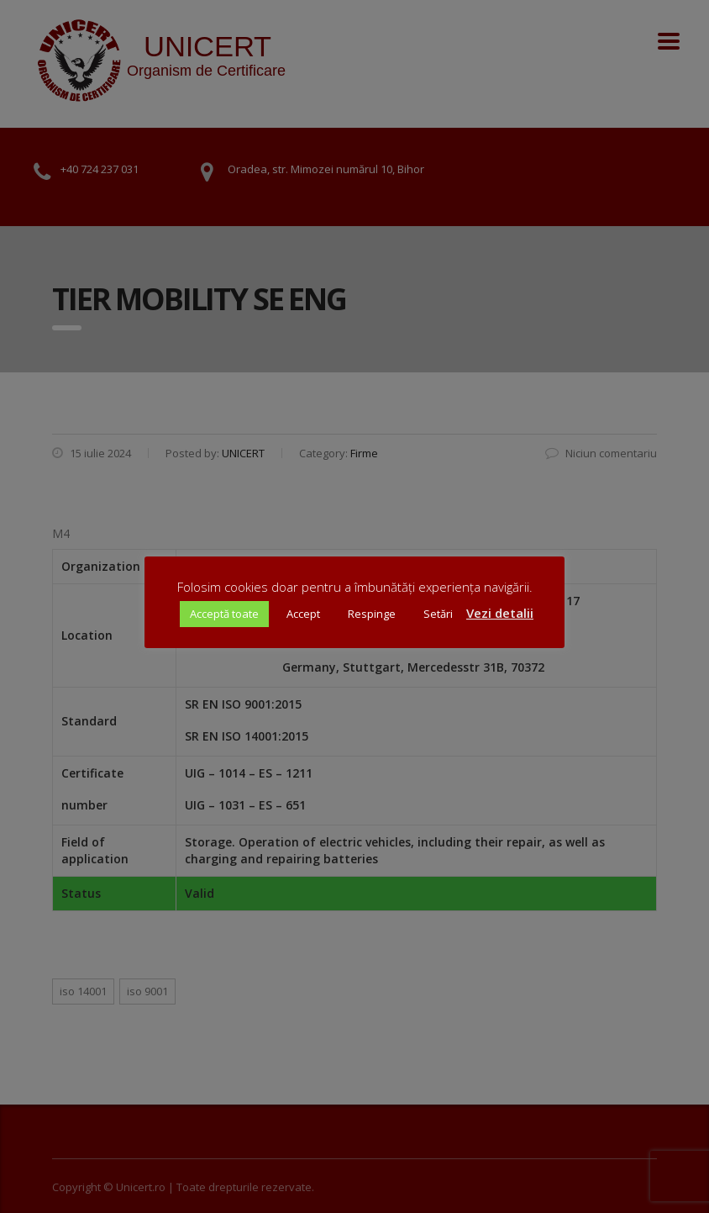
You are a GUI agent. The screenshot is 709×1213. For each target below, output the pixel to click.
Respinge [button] (372, 613)
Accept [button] (303, 613)
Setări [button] (438, 613)
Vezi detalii (499, 612)
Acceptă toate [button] (224, 613)
